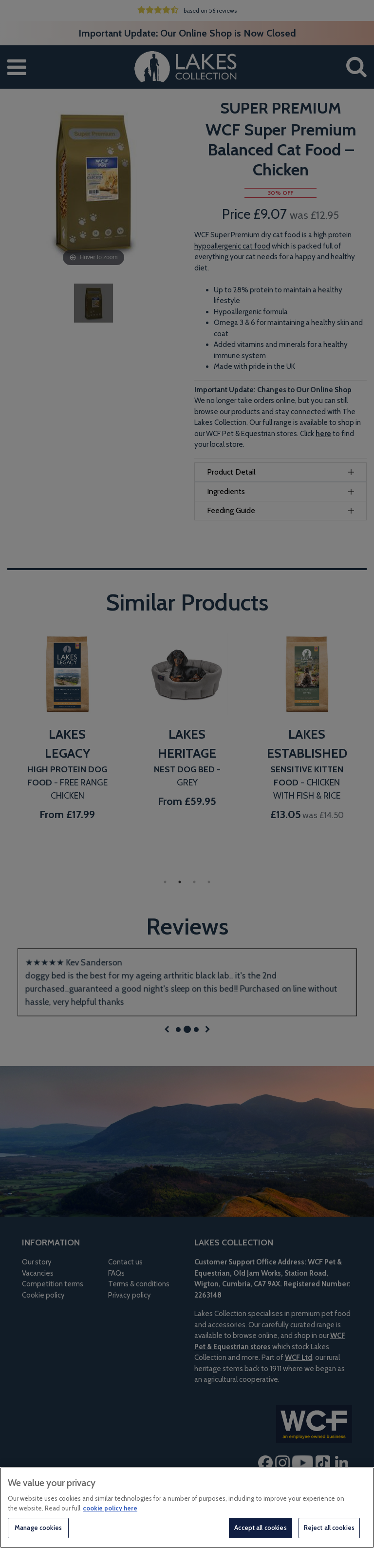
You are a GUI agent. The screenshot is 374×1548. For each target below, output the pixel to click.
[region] (187, 1507)
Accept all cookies (260, 1527)
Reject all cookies (329, 1527)
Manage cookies (38, 1527)
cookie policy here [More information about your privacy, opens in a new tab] (110, 1508)
